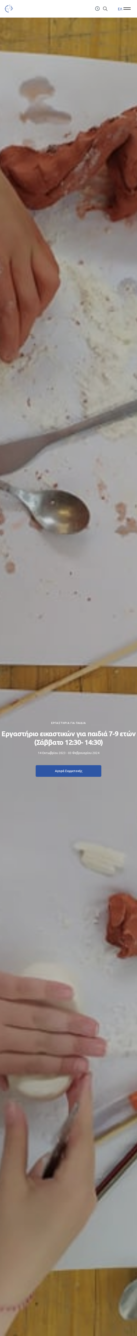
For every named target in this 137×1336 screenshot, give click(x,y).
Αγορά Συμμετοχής (68, 771)
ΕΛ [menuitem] (120, 9)
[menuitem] (120, 9)
